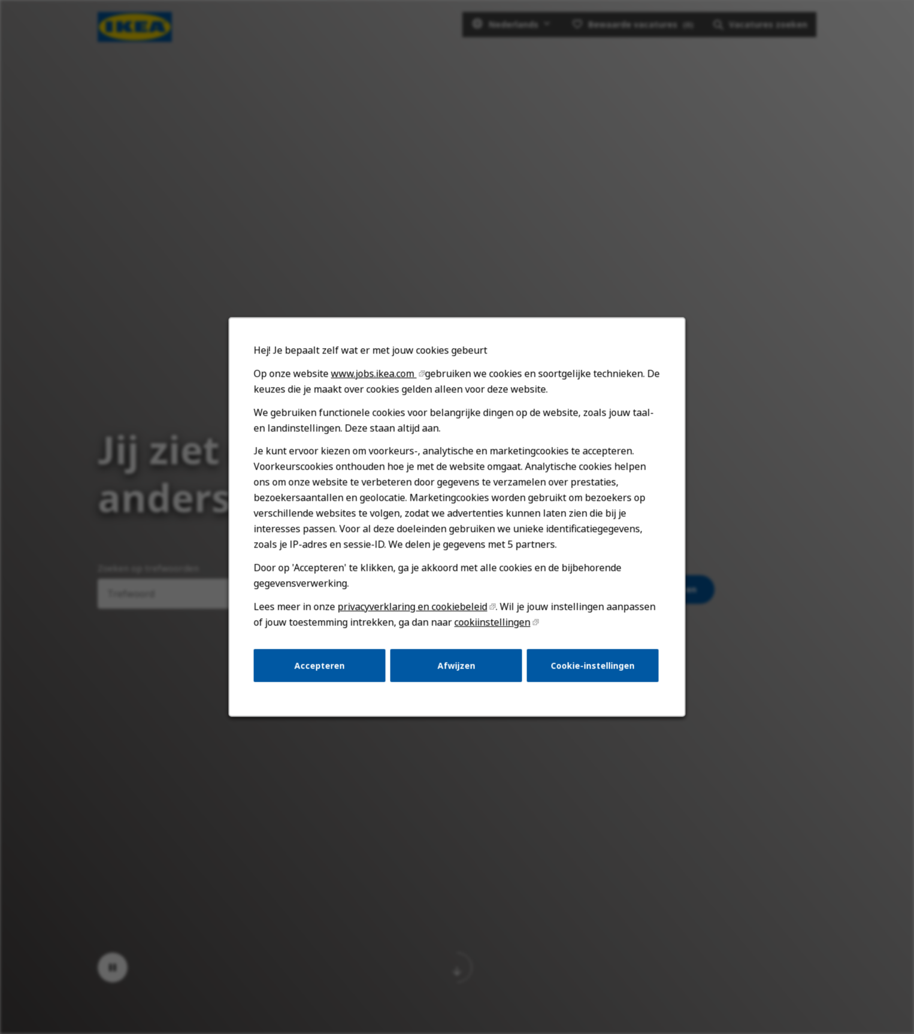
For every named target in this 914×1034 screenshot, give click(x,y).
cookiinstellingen (493, 621)
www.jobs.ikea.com (374, 373)
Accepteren (320, 665)
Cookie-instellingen (593, 665)
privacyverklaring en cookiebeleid (413, 606)
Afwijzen (456, 665)
